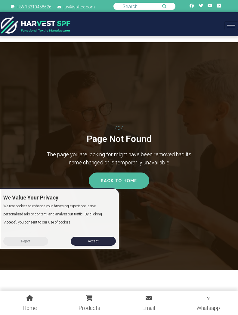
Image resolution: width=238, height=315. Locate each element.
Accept (93, 241)
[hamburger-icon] (231, 25)
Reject (25, 241)
